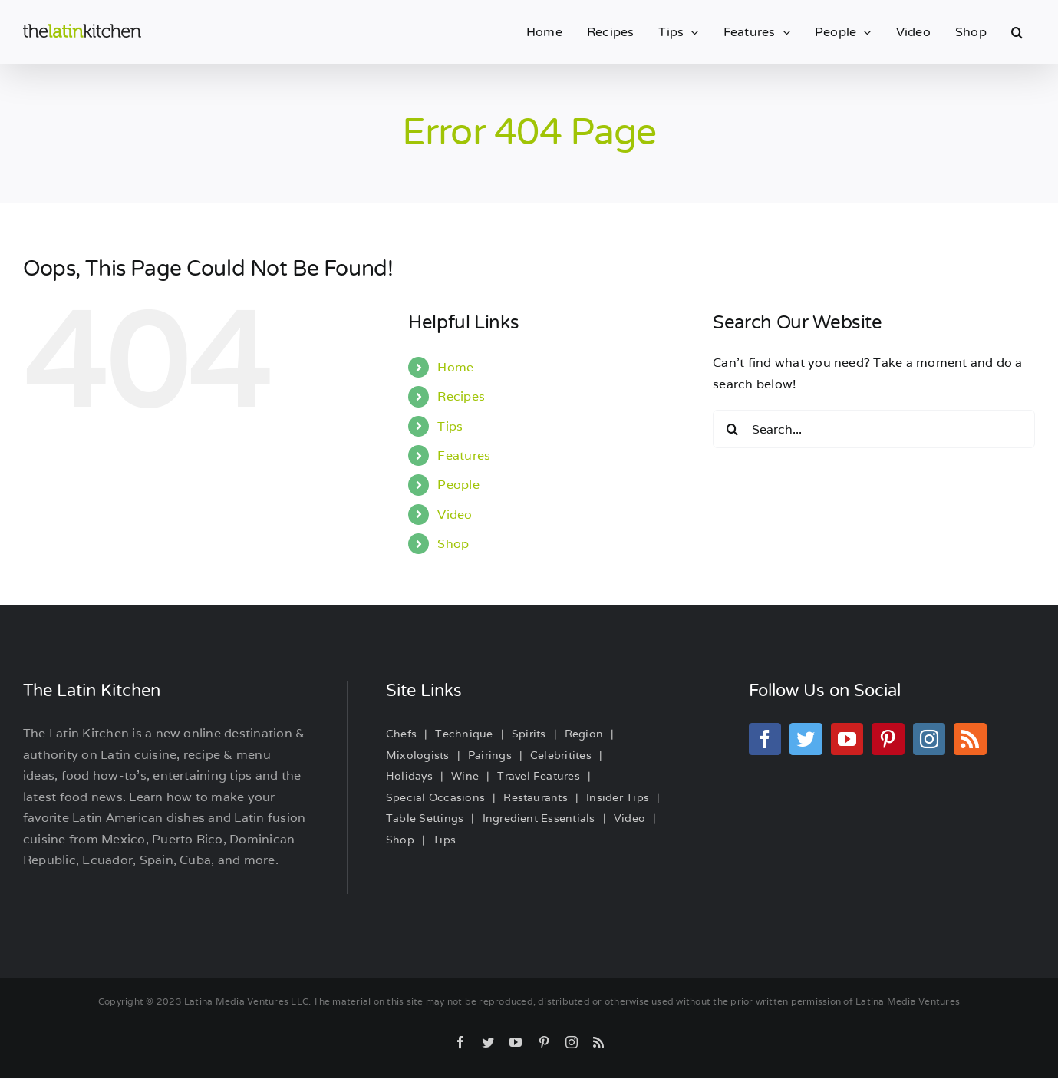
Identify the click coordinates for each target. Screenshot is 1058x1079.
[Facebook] (765, 739)
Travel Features (538, 776)
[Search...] (874, 429)
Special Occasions (435, 797)
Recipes (461, 396)
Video (454, 515)
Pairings (490, 755)
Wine (465, 776)
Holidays (409, 776)
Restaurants (535, 797)
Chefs (401, 734)
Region (584, 734)
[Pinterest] (888, 739)
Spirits (529, 734)
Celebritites (561, 755)
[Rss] (970, 739)
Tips (450, 426)
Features (463, 455)
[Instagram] (929, 739)
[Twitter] (805, 739)
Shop (453, 544)
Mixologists (418, 755)
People (458, 485)
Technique (464, 734)
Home (455, 367)
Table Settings (424, 818)
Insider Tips (617, 797)
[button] (1017, 32)
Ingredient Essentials (539, 818)
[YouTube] (847, 739)
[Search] (732, 429)
